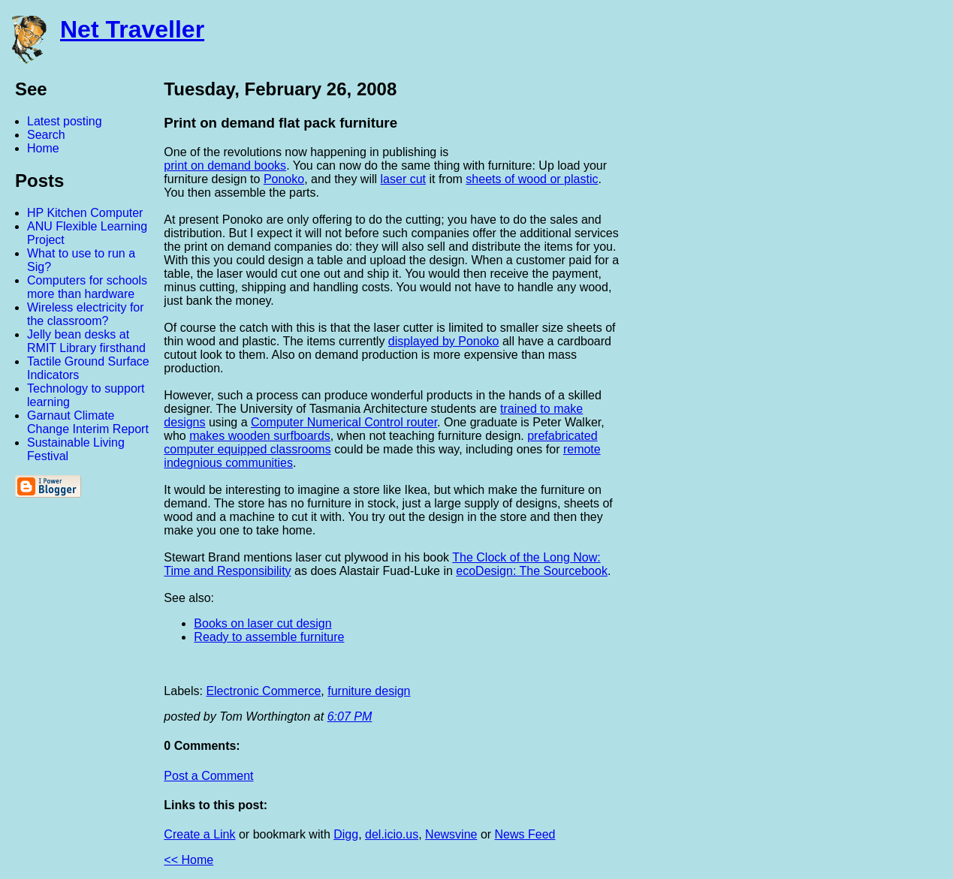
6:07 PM (349, 716)
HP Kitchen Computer (85, 212)
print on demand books (225, 165)
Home (43, 148)
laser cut (403, 179)
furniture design (368, 691)
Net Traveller (132, 29)
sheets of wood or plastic (532, 179)
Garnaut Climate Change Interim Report (88, 422)
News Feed (525, 834)
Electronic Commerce (263, 691)
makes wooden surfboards (259, 435)
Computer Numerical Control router (344, 422)
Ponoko (284, 179)
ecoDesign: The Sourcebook (532, 570)
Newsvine (451, 834)
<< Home (188, 859)
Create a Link (199, 834)
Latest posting (64, 121)
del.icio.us (391, 834)
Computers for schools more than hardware (87, 287)
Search (46, 134)
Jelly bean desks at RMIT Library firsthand (86, 341)
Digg (345, 834)
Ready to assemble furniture (269, 637)
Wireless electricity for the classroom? (85, 314)
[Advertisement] (788, 302)
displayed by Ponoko (443, 341)
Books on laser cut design (262, 623)
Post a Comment (208, 775)
